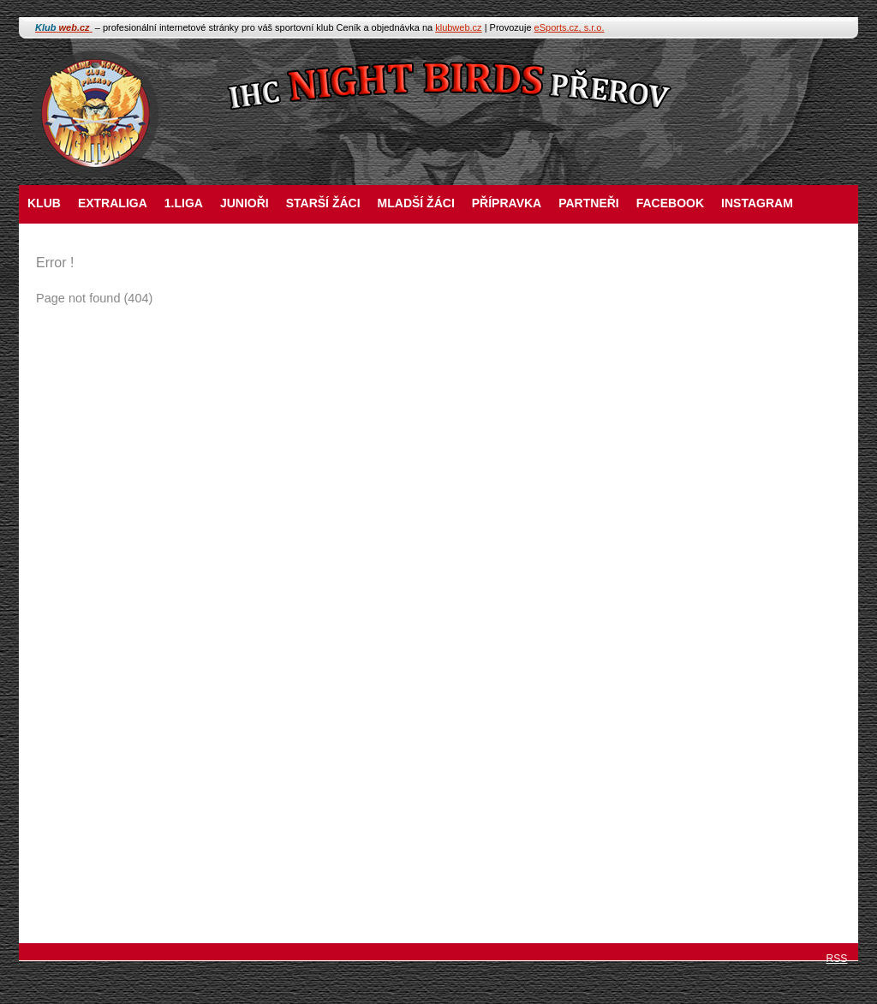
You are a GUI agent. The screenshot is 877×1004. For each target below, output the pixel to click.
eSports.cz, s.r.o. (569, 27)
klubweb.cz (458, 27)
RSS (837, 959)
